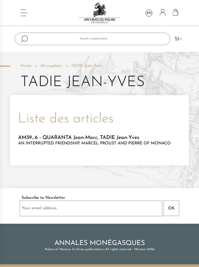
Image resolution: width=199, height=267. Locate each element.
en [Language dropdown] (149, 13)
